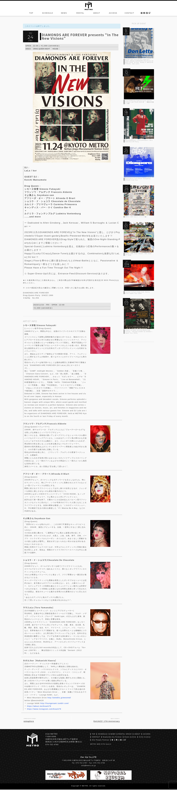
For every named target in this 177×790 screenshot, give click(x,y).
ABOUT (96, 13)
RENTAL (80, 13)
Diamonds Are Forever (112, 737)
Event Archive (130, 737)
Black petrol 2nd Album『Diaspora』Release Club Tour (138, 179)
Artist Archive (145, 737)
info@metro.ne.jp (88, 766)
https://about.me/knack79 (39, 707)
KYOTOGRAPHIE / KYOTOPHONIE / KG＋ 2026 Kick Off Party (139, 141)
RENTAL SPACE (125, 734)
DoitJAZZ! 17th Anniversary (107, 722)
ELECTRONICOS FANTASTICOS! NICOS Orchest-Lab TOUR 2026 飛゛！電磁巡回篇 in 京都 (139, 102)
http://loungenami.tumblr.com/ (54, 704)
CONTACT (129, 13)
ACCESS (113, 13)
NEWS (64, 13)
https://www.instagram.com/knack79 (44, 709)
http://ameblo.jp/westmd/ (59, 698)
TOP (31, 13)
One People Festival (100, 740)
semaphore (29, 722)
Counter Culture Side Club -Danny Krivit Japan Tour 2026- (137, 292)
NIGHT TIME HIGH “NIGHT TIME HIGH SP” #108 (138, 254)
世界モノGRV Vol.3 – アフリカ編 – (136, 217)
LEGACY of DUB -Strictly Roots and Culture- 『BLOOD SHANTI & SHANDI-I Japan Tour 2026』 (138, 331)
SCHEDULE (47, 13)
